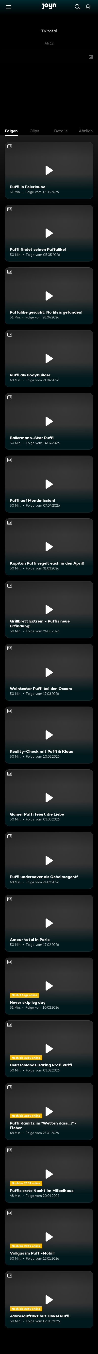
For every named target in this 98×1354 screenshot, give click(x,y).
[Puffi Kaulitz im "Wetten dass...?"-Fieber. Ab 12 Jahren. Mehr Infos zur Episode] (49, 1111)
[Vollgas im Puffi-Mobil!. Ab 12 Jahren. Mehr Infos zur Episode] (49, 1237)
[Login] (87, 6)
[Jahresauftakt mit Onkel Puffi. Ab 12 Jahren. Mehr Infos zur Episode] (49, 1299)
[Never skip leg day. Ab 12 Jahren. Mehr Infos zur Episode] (49, 986)
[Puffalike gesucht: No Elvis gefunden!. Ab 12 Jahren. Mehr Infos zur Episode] (49, 295)
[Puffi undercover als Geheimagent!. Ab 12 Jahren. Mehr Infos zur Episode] (49, 860)
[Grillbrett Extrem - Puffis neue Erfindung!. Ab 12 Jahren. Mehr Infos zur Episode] (49, 609)
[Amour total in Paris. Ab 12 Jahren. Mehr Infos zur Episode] (49, 923)
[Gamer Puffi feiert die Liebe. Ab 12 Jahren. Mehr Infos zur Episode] (49, 797)
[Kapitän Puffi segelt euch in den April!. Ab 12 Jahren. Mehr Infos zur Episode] (49, 546)
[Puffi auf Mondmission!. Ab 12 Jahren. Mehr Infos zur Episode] (49, 484)
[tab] (12, 131)
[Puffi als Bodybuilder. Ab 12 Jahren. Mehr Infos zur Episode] (49, 358)
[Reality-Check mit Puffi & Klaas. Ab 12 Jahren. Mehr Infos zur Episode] (49, 735)
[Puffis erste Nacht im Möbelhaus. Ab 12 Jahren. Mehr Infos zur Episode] (49, 1174)
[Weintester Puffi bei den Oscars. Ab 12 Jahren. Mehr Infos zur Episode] (49, 672)
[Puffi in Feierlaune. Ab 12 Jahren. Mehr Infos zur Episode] (49, 170)
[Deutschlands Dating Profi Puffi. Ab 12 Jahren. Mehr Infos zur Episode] (49, 1048)
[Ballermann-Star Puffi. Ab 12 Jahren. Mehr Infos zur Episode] (49, 421)
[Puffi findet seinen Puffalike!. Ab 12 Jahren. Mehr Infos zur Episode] (49, 233)
